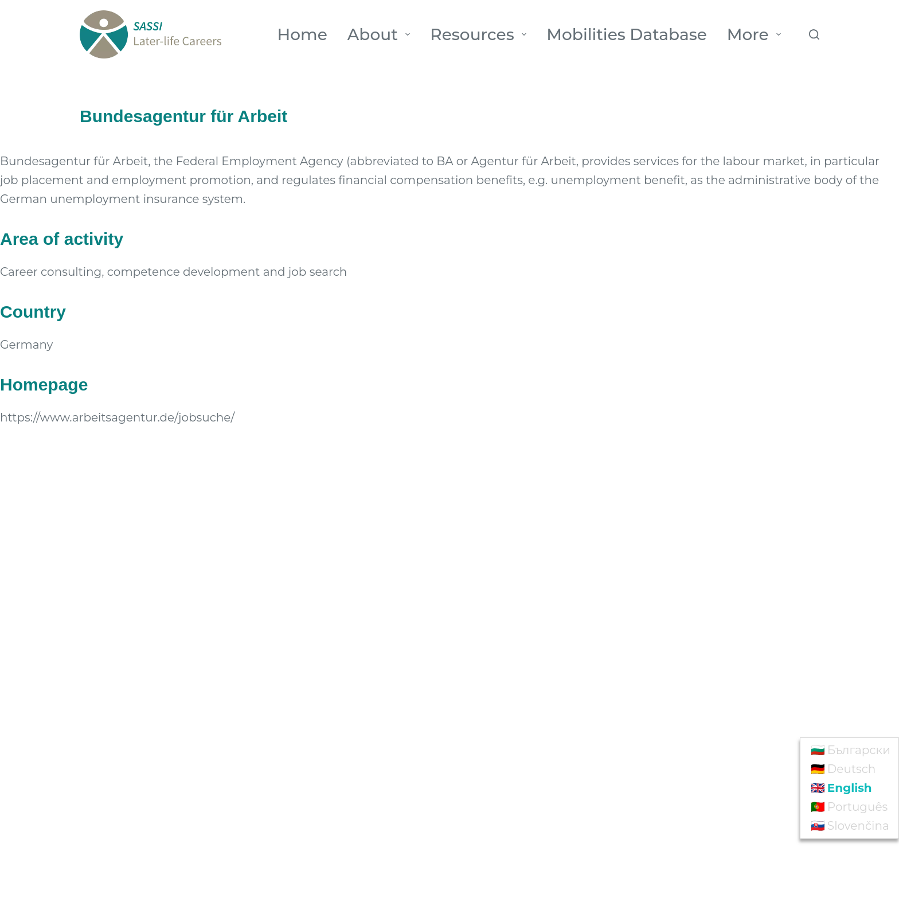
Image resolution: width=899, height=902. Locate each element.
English (849, 788)
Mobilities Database (626, 34)
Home (302, 34)
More (756, 34)
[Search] (814, 34)
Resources (480, 34)
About (381, 34)
